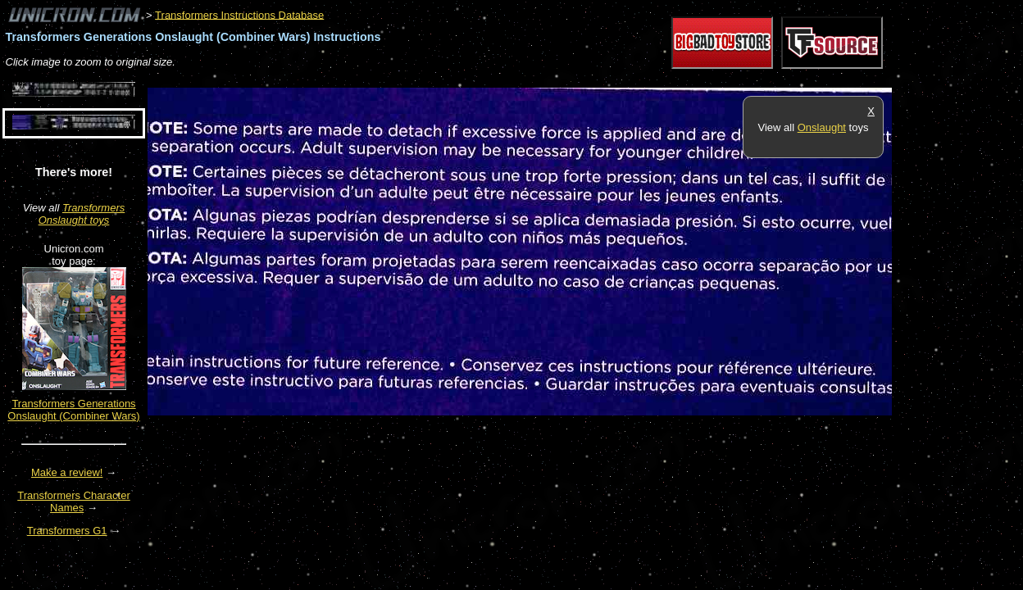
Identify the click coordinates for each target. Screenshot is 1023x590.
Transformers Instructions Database (239, 14)
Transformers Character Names (73, 501)
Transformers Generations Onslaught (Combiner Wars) (73, 409)
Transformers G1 (67, 530)
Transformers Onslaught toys (82, 214)
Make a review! (66, 472)
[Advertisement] (446, 79)
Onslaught (822, 127)
